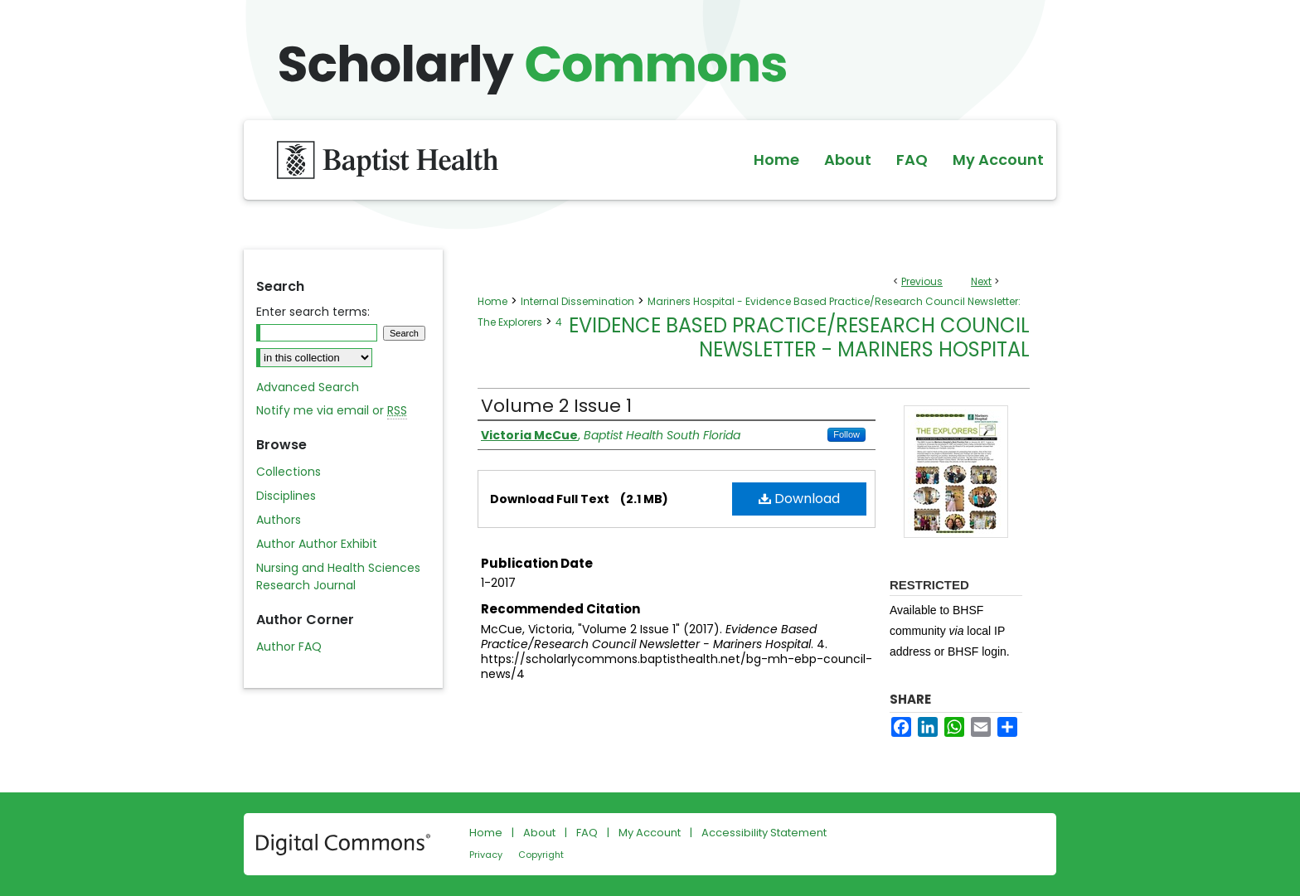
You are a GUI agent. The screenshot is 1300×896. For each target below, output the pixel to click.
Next (981, 281)
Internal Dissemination (577, 301)
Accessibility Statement (764, 832)
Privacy (485, 854)
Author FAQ (289, 646)
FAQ (587, 832)
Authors (278, 519)
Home (492, 301)
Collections (288, 471)
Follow (846, 434)
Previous (922, 281)
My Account (649, 832)
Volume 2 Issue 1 (556, 406)
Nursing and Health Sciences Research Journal (338, 576)
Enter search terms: (313, 311)
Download (799, 498)
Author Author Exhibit (316, 543)
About (539, 832)
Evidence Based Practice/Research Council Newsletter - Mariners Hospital (799, 337)
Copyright (541, 854)
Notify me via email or (331, 410)
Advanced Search (307, 387)
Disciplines (286, 495)
